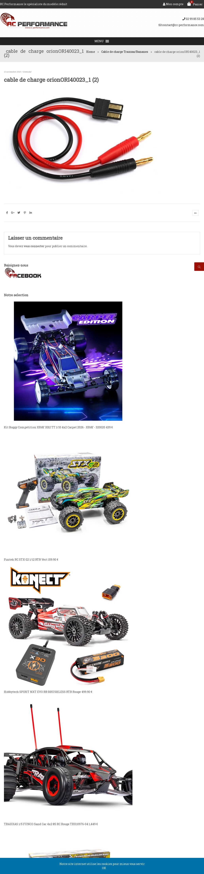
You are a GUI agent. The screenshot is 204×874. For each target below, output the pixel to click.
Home (90, 52)
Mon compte (173, 4)
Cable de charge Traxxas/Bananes (124, 52)
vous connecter (34, 246)
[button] (99, 41)
